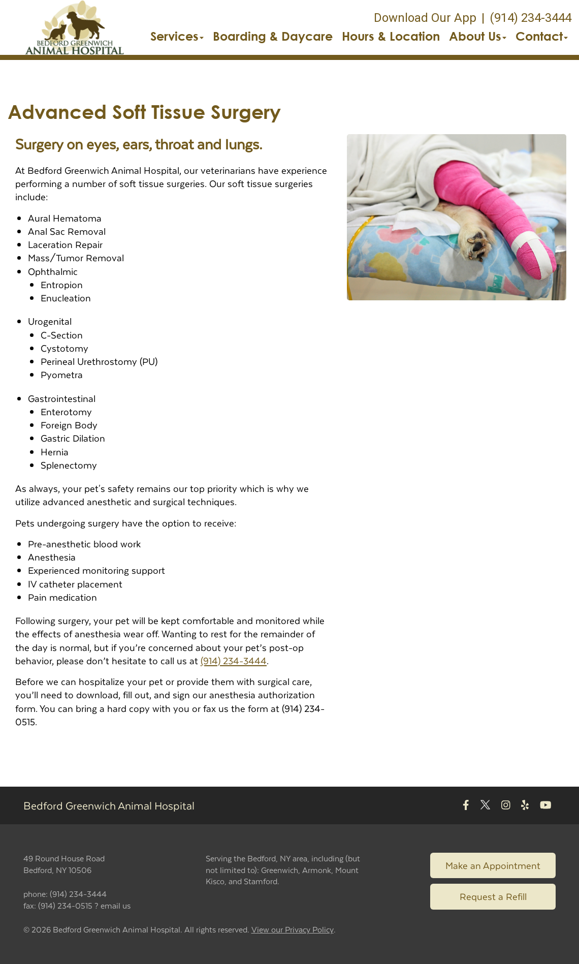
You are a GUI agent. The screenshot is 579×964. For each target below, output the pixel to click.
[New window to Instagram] (506, 805)
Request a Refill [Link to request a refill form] (493, 896)
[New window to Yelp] (525, 805)
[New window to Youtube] (545, 805)
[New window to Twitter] (485, 805)
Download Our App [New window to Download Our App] (425, 18)
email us (116, 905)
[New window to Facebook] (466, 805)
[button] (74, 27)
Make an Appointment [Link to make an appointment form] (492, 865)
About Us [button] (477, 36)
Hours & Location (391, 36)
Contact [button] (542, 36)
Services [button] (177, 36)
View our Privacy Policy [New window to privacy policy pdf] (292, 930)
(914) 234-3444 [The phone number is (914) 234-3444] (530, 18)
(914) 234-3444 (234, 660)
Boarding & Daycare (273, 36)
